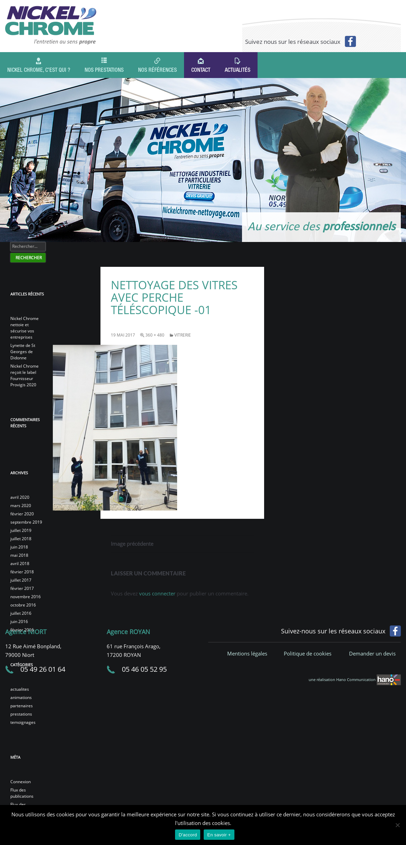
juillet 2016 (20, 613)
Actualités (237, 71)
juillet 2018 (20, 539)
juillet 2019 (20, 530)
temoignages (23, 722)
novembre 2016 (25, 597)
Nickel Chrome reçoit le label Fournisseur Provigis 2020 (24, 375)
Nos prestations (104, 70)
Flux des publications (21, 793)
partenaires (21, 706)
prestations (21, 714)
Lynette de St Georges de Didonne (22, 351)
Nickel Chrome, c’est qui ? (38, 70)
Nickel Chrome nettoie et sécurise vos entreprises (24, 327)
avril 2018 (19, 563)
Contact (200, 71)
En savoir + (219, 834)
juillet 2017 (20, 580)
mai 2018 (19, 555)
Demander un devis (372, 653)
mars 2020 (20, 505)
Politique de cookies (307, 653)
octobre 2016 (23, 605)
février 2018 (22, 572)
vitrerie (182, 335)
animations (21, 697)
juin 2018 (19, 547)
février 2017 (22, 588)
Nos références (157, 70)
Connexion (20, 782)
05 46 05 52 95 (144, 669)
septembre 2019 (26, 522)
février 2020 (22, 514)
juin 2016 (19, 621)
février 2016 (22, 630)
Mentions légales (247, 653)
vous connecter (157, 593)
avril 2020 (19, 497)
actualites (19, 689)
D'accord (187, 834)
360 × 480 (154, 335)
